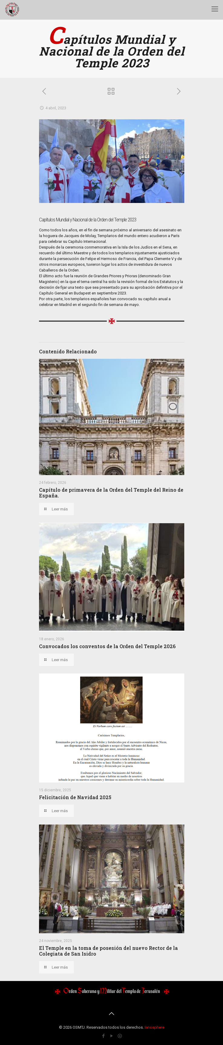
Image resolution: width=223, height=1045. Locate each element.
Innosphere (154, 1027)
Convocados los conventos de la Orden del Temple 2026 (107, 646)
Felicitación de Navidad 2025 (75, 797)
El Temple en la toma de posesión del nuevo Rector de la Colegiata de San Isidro (108, 951)
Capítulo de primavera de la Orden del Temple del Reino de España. (111, 493)
